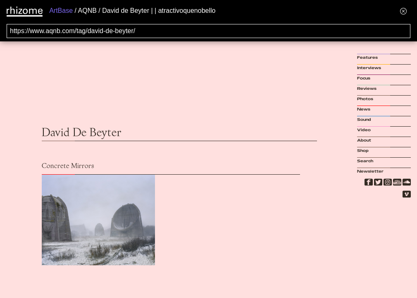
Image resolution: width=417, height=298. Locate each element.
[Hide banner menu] (403, 11)
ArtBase (61, 10)
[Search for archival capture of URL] (208, 31)
